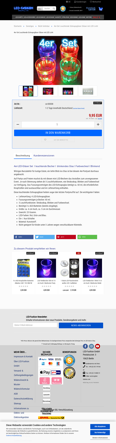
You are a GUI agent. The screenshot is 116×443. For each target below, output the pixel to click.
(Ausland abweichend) (78, 108)
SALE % (96, 17)
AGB (16, 393)
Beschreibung (23, 155)
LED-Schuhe (50, 17)
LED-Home (82, 17)
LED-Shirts (19, 17)
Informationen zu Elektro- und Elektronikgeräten (21, 413)
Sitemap (17, 403)
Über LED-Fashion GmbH (21, 363)
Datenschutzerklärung (13, 435)
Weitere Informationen (100, 438)
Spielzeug (65, 17)
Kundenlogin (80, 2)
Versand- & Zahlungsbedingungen (23, 372)
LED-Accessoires (29, 17)
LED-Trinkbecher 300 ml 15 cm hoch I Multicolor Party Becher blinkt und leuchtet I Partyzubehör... (46, 282)
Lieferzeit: (18, 108)
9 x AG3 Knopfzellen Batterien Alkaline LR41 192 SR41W (23, 282)
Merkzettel (95, 2)
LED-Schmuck (40, 17)
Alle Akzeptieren (100, 426)
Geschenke (74, 17)
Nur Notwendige (100, 432)
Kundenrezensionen (44, 155)
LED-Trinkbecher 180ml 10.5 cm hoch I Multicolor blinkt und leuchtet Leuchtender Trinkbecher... (92, 282)
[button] (23, 237)
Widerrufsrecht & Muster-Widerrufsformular (22, 384)
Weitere (89, 17)
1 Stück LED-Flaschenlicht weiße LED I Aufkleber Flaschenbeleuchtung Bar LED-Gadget (69, 282)
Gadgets (58, 17)
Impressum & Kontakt (23, 356)
